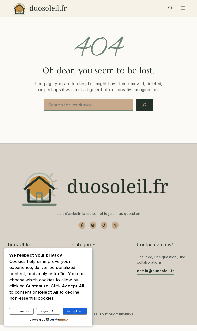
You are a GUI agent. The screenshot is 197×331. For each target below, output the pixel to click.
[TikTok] (104, 225)
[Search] (144, 105)
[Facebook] (81, 225)
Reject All (48, 311)
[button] (170, 8)
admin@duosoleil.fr (155, 271)
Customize (21, 311)
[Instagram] (93, 225)
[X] (115, 225)
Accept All (75, 311)
